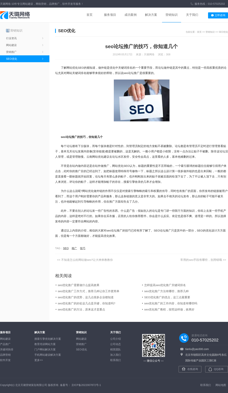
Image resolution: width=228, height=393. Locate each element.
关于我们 (192, 14)
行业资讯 (11, 38)
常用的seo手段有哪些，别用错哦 (201, 259)
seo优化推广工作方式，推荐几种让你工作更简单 (88, 291)
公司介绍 (115, 338)
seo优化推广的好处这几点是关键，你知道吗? (86, 303)
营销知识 (171, 14)
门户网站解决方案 (45, 349)
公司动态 (115, 344)
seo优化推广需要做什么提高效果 (78, 285)
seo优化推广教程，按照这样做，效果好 (169, 309)
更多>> (38, 360)
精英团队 (115, 349)
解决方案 (151, 14)
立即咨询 (220, 15)
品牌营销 (5, 354)
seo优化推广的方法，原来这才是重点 (81, 309)
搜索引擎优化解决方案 (47, 338)
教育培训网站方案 (45, 344)
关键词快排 (6, 349)
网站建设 (11, 45)
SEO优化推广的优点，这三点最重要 (167, 297)
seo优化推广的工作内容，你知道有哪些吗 (170, 303)
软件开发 (5, 360)
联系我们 (115, 360)
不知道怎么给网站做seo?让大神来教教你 (87, 259)
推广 (74, 248)
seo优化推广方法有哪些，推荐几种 (166, 291)
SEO (66, 248)
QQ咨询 (218, 369)
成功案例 (130, 14)
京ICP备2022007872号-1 (86, 385)
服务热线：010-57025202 (210, 3)
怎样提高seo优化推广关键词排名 (165, 285)
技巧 (82, 248)
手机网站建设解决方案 (47, 354)
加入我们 (115, 354)
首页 (89, 14)
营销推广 (11, 51)
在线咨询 (192, 369)
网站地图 (220, 385)
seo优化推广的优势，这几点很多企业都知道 (86, 297)
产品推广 (5, 344)
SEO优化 (11, 58)
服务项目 (110, 14)
